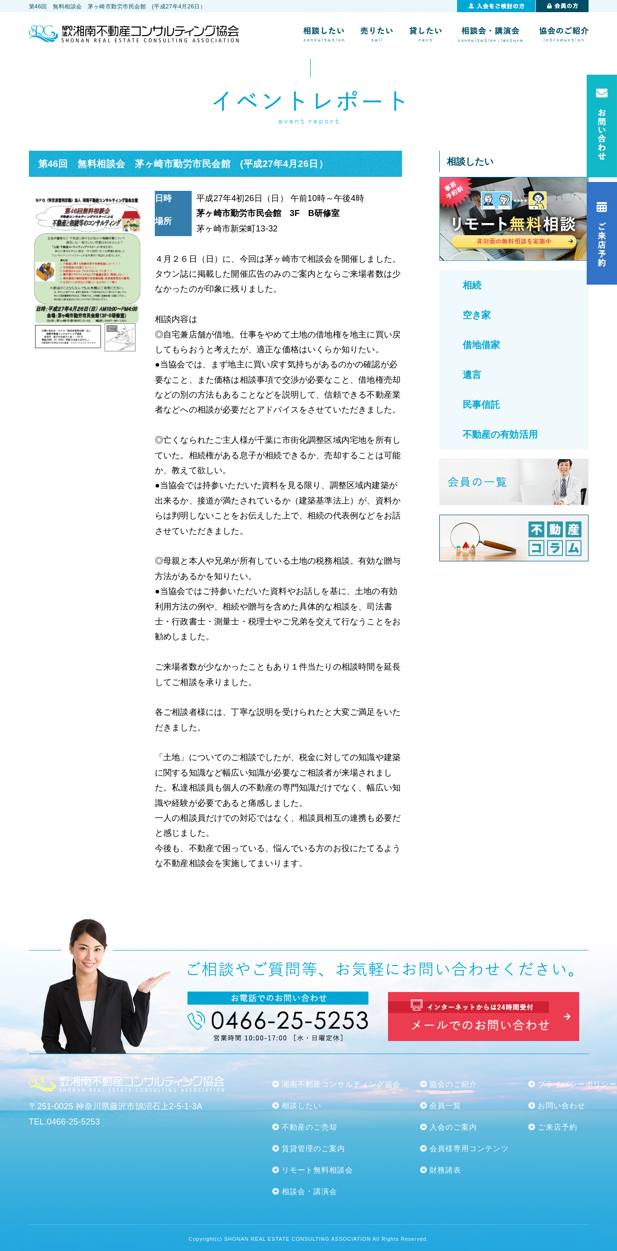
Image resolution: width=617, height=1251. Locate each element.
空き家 (477, 315)
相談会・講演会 (309, 1191)
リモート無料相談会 (317, 1170)
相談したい (301, 1106)
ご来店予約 (557, 1127)
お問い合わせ (561, 1106)
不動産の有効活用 (500, 434)
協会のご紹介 (453, 1084)
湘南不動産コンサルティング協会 (341, 1084)
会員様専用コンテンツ (469, 1149)
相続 (472, 285)
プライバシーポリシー (577, 1084)
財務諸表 (445, 1170)
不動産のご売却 (309, 1127)
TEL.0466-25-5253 (64, 1121)
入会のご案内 (453, 1127)
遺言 (472, 375)
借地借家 (481, 345)
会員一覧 (445, 1106)
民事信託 (481, 404)
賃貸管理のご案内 (313, 1149)
